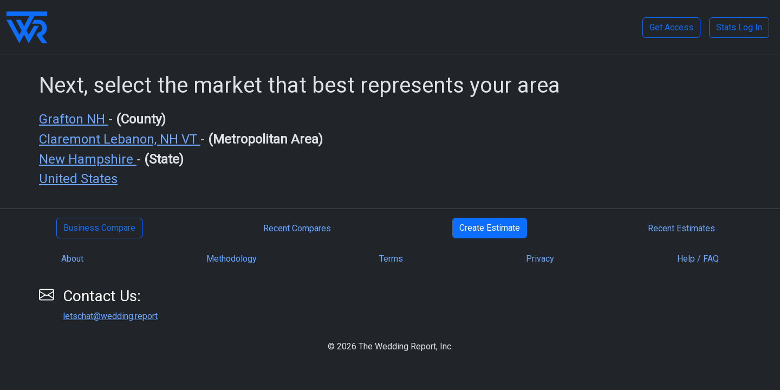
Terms (391, 258)
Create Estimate (489, 228)
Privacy (540, 258)
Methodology (231, 258)
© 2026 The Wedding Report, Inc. (390, 346)
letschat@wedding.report (110, 316)
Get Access (671, 27)
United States (78, 178)
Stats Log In (739, 27)
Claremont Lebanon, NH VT (119, 139)
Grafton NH (73, 119)
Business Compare (99, 228)
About (72, 258)
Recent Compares (297, 228)
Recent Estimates (681, 228)
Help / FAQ (698, 258)
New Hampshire (87, 159)
